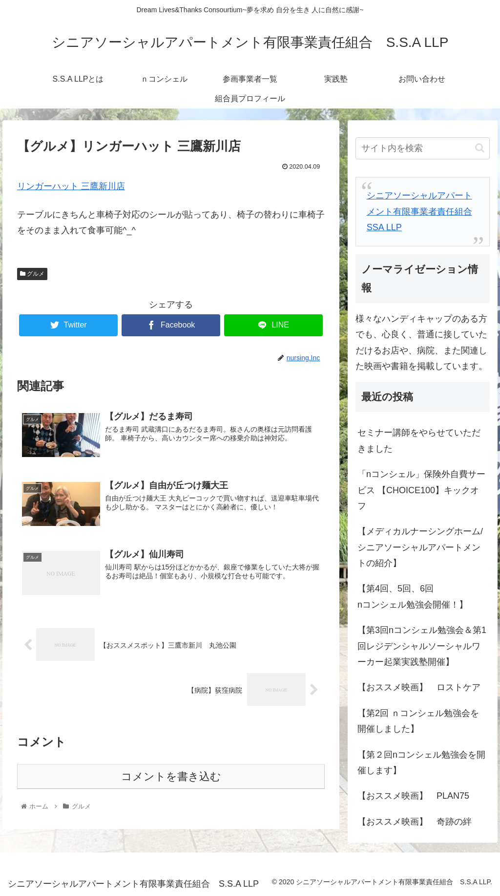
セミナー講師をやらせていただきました (418, 440)
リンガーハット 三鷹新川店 (71, 186)
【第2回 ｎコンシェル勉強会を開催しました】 (418, 721)
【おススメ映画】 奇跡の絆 (414, 822)
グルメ (32, 273)
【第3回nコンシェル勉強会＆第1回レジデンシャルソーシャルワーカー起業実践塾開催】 (421, 646)
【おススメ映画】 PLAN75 (413, 796)
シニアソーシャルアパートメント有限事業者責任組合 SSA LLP (419, 211)
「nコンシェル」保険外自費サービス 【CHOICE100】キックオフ (421, 490)
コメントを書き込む (171, 777)
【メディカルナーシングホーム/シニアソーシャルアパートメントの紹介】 (420, 547)
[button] (479, 147)
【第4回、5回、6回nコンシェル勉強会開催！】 (412, 596)
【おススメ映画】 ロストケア (418, 687)
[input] (422, 148)
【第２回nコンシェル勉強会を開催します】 (421, 762)
